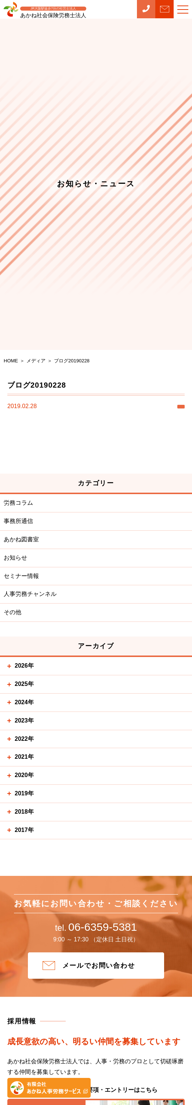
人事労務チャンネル (30, 594)
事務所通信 (18, 521)
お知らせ (15, 558)
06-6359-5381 (96, 927)
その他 (12, 612)
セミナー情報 (21, 576)
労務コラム (18, 503)
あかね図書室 (21, 539)
